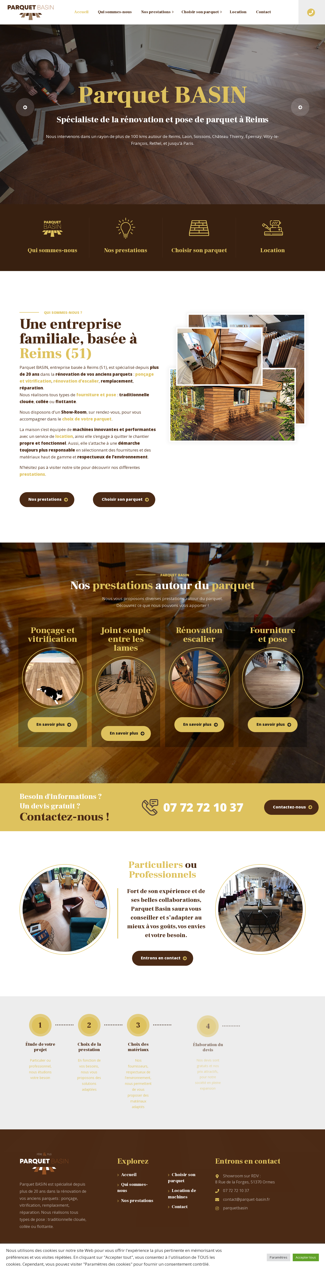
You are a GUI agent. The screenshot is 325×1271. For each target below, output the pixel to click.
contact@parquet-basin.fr (242, 1199)
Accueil (128, 1175)
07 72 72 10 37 (232, 1190)
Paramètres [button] (278, 1257)
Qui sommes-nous (132, 1187)
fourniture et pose (96, 394)
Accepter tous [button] (306, 1257)
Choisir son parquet (122, 499)
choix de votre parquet (87, 419)
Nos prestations (45, 499)
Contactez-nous (289, 807)
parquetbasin (231, 1208)
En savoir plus (50, 724)
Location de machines (182, 1194)
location (64, 436)
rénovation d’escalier (76, 381)
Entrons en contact (160, 958)
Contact (180, 1207)
